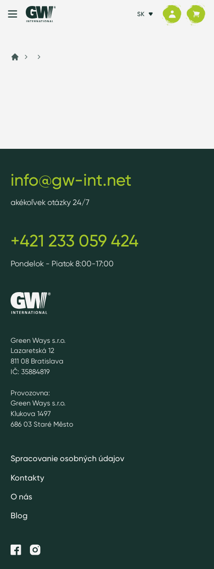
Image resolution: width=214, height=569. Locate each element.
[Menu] (12, 14)
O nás (21, 496)
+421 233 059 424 (75, 241)
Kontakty (27, 477)
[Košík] (196, 14)
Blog (19, 515)
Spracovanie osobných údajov (67, 458)
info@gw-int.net (71, 180)
